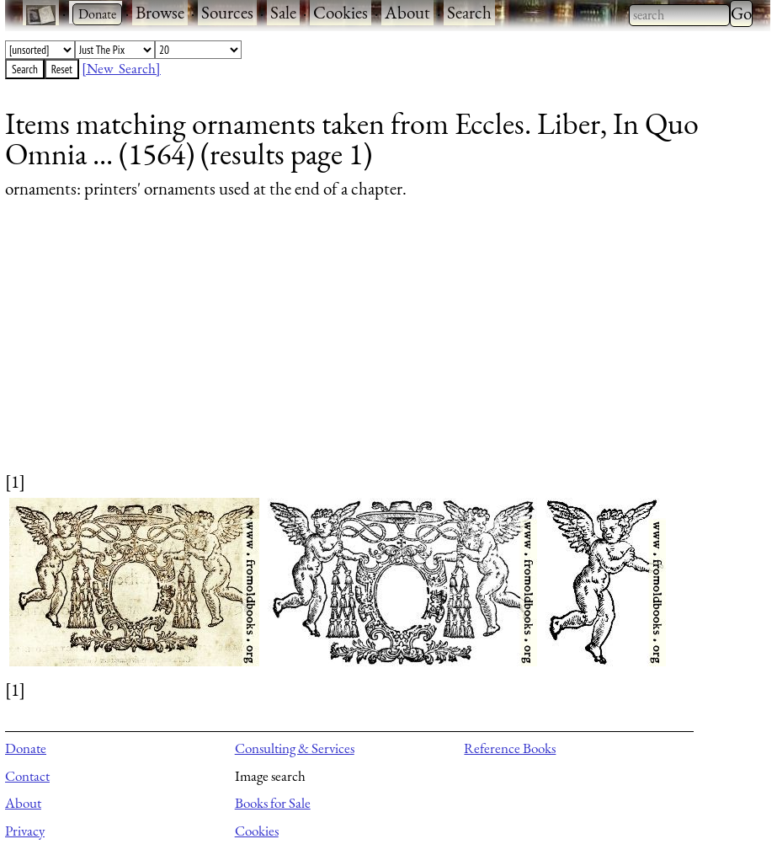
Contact (27, 776)
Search (469, 12)
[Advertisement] (377, 351)
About (407, 12)
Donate (25, 748)
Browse (160, 12)
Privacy (25, 830)
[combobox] (679, 15)
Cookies (340, 12)
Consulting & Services (294, 748)
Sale (283, 12)
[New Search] (121, 68)
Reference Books (510, 748)
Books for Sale (273, 803)
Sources (227, 12)
